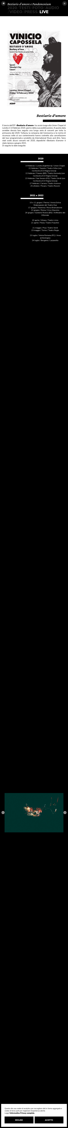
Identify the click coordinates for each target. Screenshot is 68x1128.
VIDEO (15, 12)
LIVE (44, 12)
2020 (12, 8)
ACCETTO (49, 1120)
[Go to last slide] (3, 812)
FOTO (37, 8)
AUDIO (52, 8)
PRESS (31, 12)
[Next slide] (65, 812)
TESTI (24, 8)
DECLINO (20, 1120)
